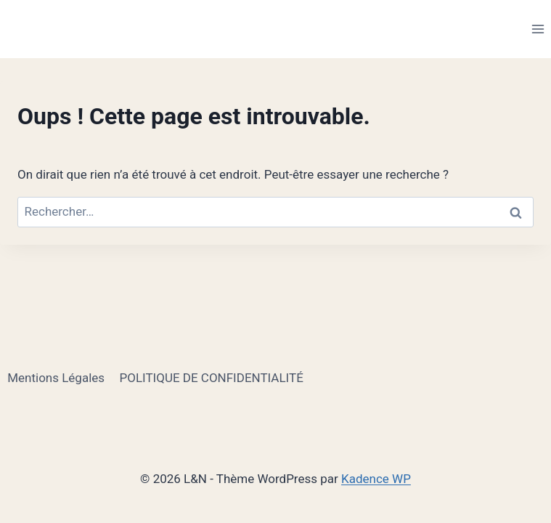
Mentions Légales (56, 377)
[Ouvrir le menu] (537, 28)
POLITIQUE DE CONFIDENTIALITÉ (211, 377)
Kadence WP (376, 478)
